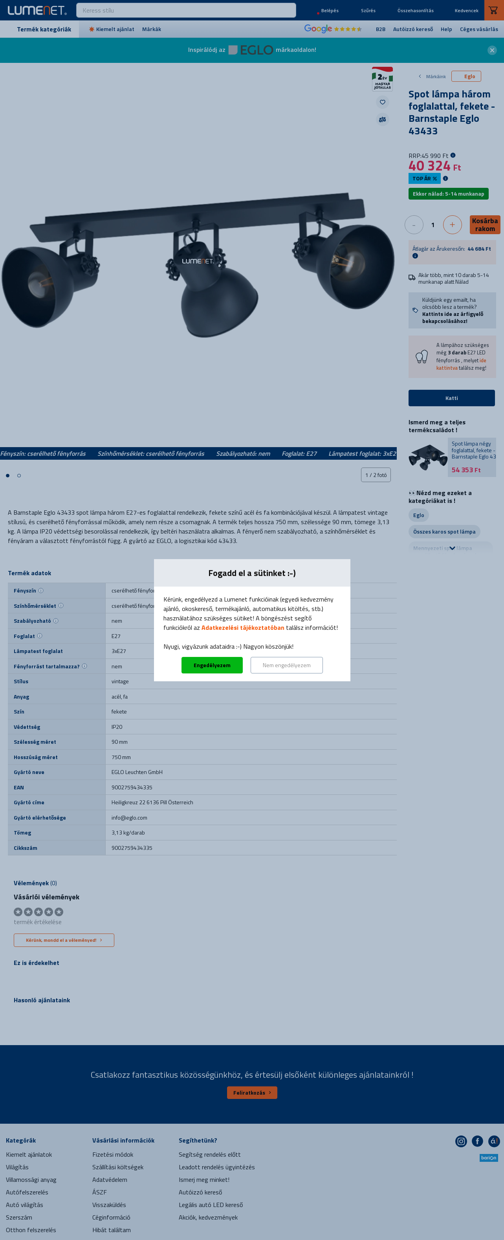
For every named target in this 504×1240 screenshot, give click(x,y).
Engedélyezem (212, 665)
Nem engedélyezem (287, 665)
